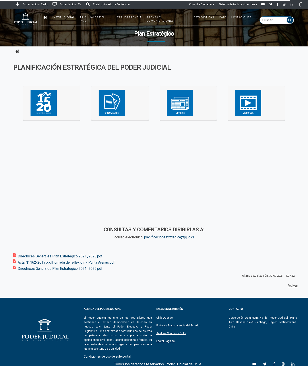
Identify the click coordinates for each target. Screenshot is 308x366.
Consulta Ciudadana (201, 4)
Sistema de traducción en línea (238, 4)
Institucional (63, 17)
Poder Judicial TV (66, 4)
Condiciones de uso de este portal (107, 356)
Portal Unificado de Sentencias (108, 4)
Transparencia (129, 17)
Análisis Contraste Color (171, 333)
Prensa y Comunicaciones (160, 19)
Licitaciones (241, 17)
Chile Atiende (164, 317)
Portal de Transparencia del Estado (177, 325)
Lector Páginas (165, 341)
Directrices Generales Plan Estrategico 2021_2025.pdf (60, 256)
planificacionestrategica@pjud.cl (169, 237)
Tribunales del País (92, 19)
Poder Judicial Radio (31, 4)
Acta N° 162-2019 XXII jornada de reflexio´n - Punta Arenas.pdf (66, 262)
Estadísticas (204, 17)
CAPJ (222, 17)
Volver (293, 286)
